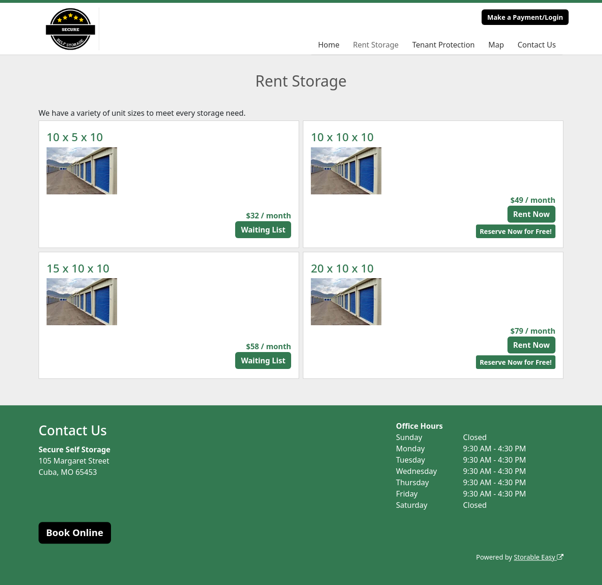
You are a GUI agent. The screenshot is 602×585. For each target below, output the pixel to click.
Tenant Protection (443, 45)
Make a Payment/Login (525, 17)
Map (496, 45)
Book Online (74, 532)
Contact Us (536, 45)
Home (329, 45)
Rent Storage (375, 45)
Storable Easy (538, 557)
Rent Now (531, 214)
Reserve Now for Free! (516, 231)
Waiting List (263, 229)
